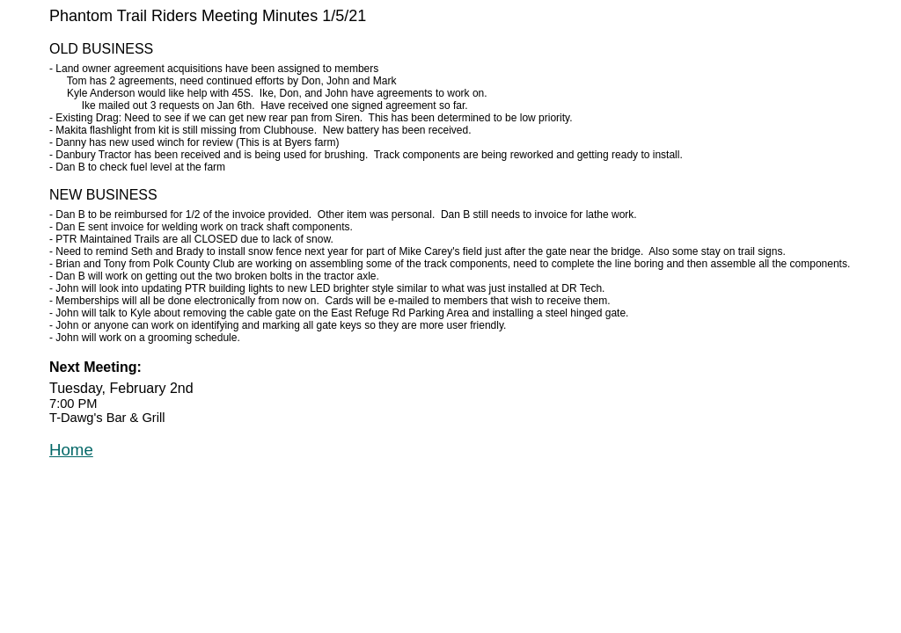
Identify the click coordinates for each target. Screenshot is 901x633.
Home (71, 449)
